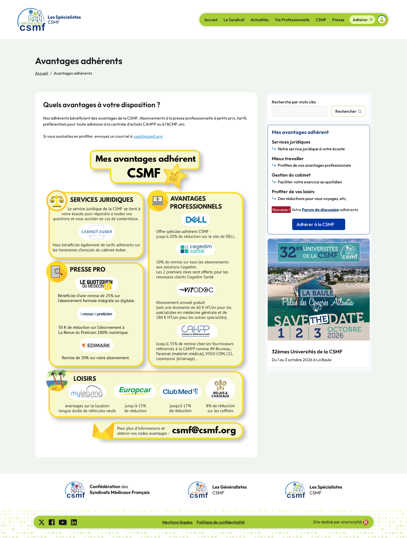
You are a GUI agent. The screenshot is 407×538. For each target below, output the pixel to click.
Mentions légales (177, 522)
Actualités (260, 19)
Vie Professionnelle (292, 19)
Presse (338, 19)
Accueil (211, 19)
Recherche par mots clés (294, 101)
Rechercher (346, 111)
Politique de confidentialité (221, 522)
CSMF (321, 19)
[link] (355, 522)
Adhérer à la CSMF (315, 224)
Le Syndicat (234, 19)
